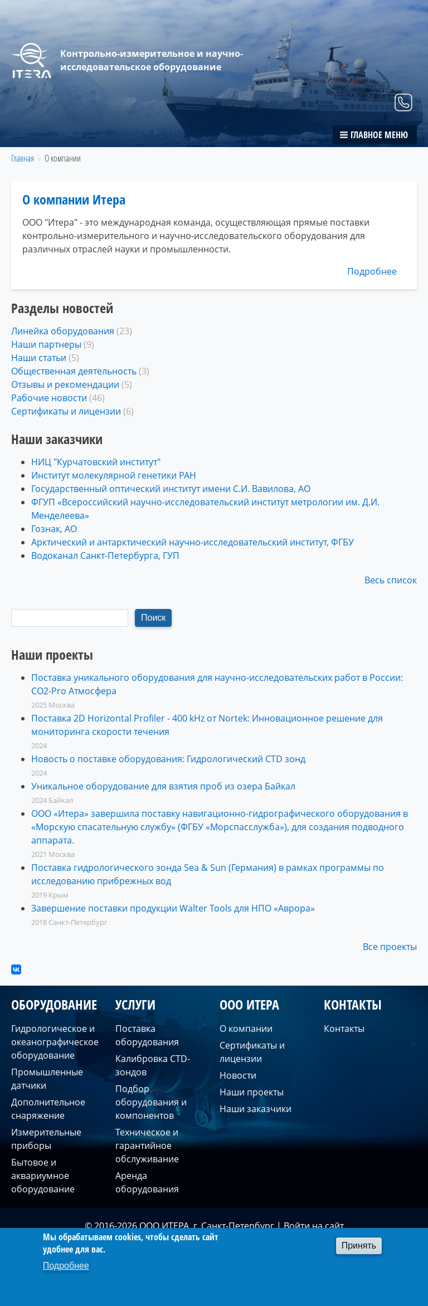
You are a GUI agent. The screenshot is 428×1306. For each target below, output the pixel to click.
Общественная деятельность (74, 371)
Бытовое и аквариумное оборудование (43, 1175)
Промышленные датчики (47, 1078)
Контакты (344, 1028)
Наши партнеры (46, 344)
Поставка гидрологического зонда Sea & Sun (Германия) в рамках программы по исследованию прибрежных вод (207, 874)
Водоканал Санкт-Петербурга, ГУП (105, 555)
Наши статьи (38, 358)
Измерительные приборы (46, 1139)
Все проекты (390, 946)
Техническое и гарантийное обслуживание (147, 1145)
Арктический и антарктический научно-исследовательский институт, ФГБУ (192, 542)
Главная (22, 158)
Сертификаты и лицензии (66, 411)
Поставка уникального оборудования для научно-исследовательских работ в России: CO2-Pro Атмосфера (217, 684)
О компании (246, 1028)
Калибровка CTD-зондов (152, 1065)
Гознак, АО (54, 529)
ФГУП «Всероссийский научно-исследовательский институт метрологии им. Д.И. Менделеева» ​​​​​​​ (205, 509)
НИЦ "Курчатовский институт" (95, 462)
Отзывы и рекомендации (65, 384)
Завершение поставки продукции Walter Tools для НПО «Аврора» (173, 908)
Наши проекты (252, 1092)
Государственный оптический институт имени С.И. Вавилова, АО (170, 489)
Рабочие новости (49, 398)
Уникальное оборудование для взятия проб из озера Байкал (163, 786)
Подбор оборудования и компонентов (151, 1102)
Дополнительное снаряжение (48, 1109)
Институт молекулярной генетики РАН (113, 475)
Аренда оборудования (147, 1182)
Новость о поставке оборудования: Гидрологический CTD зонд (168, 759)
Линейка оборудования (62, 331)
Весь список (390, 580)
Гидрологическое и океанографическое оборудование (55, 1041)
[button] (375, 134)
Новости (238, 1075)
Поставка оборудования (147, 1035)
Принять (359, 1245)
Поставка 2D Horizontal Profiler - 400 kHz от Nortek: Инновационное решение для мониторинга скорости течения (207, 725)
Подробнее (372, 271)
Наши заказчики (255, 1109)
